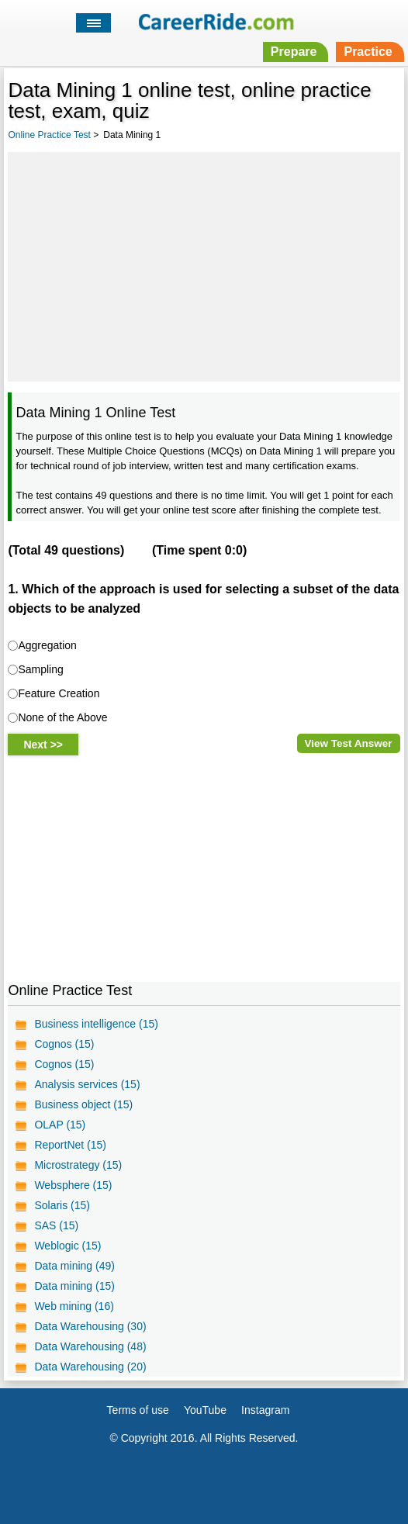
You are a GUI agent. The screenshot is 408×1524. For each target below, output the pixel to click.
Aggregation (47, 645)
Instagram (265, 1410)
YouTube (205, 1410)
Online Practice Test (49, 135)
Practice (368, 51)
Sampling (40, 669)
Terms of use (138, 1410)
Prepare (294, 51)
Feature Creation (58, 693)
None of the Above (62, 717)
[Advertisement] (204, 264)
